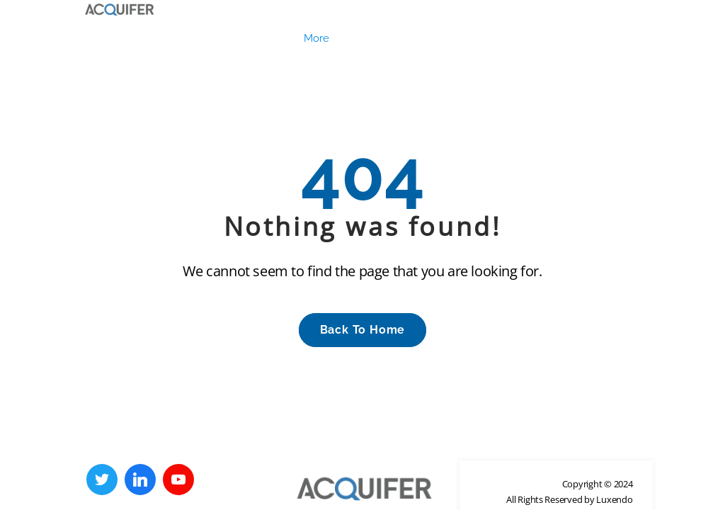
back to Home (363, 335)
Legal (111, 44)
